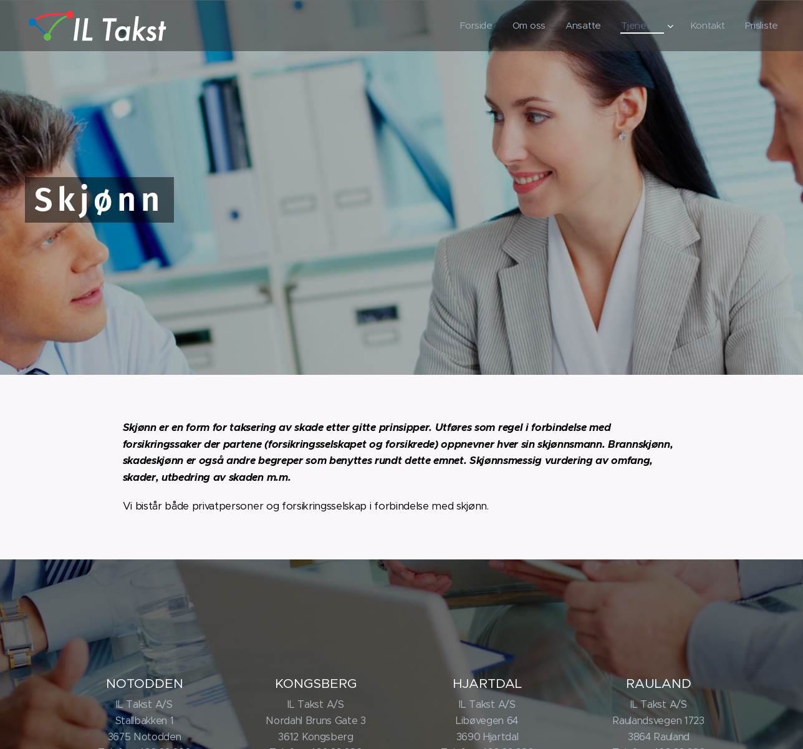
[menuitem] (472, 25)
